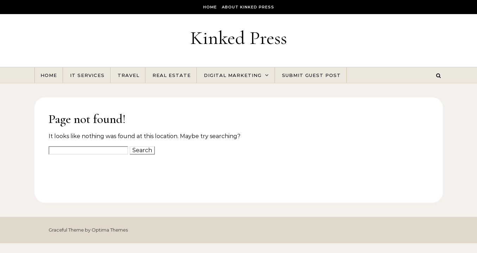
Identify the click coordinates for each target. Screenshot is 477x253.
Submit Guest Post (311, 75)
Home (210, 7)
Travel (128, 75)
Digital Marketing (233, 75)
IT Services (87, 75)
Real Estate (171, 75)
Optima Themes (110, 230)
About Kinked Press (248, 7)
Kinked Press (238, 37)
